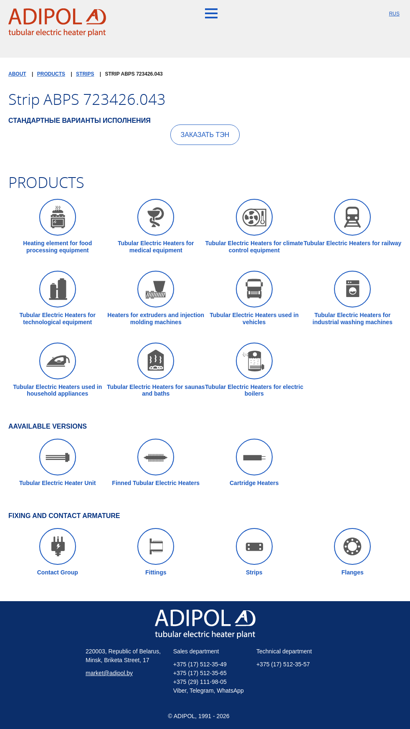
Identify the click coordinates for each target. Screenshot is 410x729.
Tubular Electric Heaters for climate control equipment (254, 226)
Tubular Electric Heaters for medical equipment (156, 226)
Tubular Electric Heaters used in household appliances (57, 370)
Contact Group (57, 552)
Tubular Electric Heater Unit (57, 462)
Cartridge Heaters (254, 462)
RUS (394, 14)
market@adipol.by (109, 673)
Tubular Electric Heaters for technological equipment (57, 298)
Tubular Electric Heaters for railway (352, 222)
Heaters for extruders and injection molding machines (155, 298)
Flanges (352, 552)
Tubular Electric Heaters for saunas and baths (156, 370)
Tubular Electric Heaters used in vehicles (254, 298)
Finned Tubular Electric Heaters (156, 462)
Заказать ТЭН (205, 134)
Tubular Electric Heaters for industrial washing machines (352, 298)
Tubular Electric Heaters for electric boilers (254, 370)
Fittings (155, 552)
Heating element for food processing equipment (57, 226)
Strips (254, 552)
